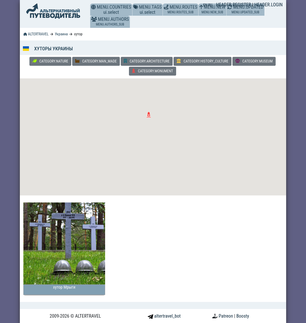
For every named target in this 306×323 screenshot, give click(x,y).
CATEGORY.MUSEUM (254, 61)
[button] (94, 19)
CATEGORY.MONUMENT (152, 71)
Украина (61, 34)
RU (210, 5)
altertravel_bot (164, 316)
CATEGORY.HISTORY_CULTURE (202, 61)
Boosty (242, 316)
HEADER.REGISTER (234, 4)
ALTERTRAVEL (36, 34)
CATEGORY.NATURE (50, 61)
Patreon (226, 316)
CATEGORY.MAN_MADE (96, 61)
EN (205, 5)
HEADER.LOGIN (268, 4)
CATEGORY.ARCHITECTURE (147, 61)
